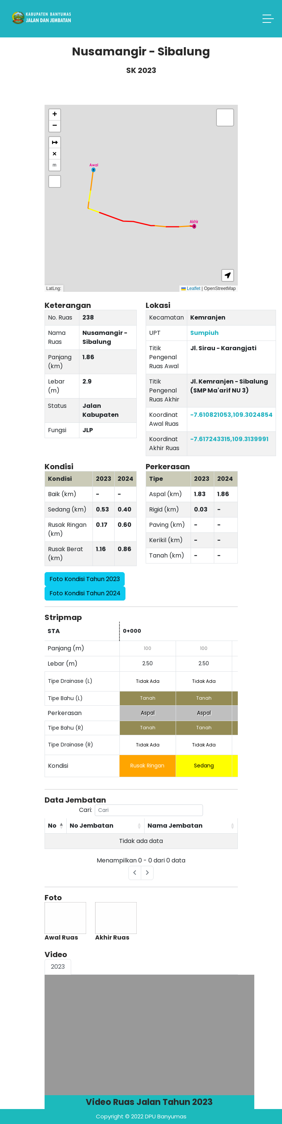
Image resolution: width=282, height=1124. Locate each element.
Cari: (141, 810)
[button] (93, 167)
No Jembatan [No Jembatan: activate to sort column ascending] (91, 825)
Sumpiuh (204, 333)
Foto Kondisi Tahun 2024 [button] (85, 593)
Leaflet (190, 288)
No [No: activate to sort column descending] (52, 825)
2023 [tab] (58, 966)
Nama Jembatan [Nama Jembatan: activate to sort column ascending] (175, 825)
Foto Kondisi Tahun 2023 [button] (84, 579)
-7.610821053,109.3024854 (231, 414)
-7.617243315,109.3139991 (229, 439)
